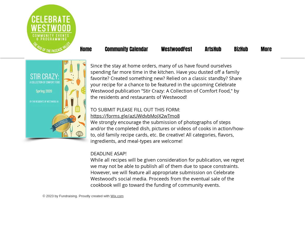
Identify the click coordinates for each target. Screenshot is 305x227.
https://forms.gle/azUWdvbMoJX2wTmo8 (135, 116)
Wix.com (117, 196)
